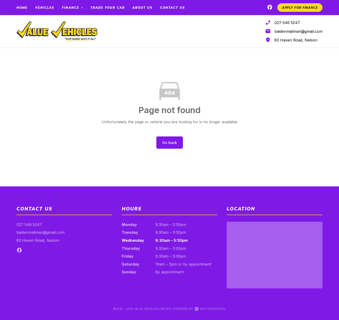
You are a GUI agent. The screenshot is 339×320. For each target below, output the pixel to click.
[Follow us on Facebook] (270, 8)
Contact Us (172, 7)
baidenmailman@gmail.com (298, 31)
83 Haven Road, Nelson (295, 40)
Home (22, 7)
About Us (142, 7)
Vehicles (44, 7)
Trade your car (107, 7)
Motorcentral (210, 309)
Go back (169, 142)
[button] (300, 7)
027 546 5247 (287, 22)
